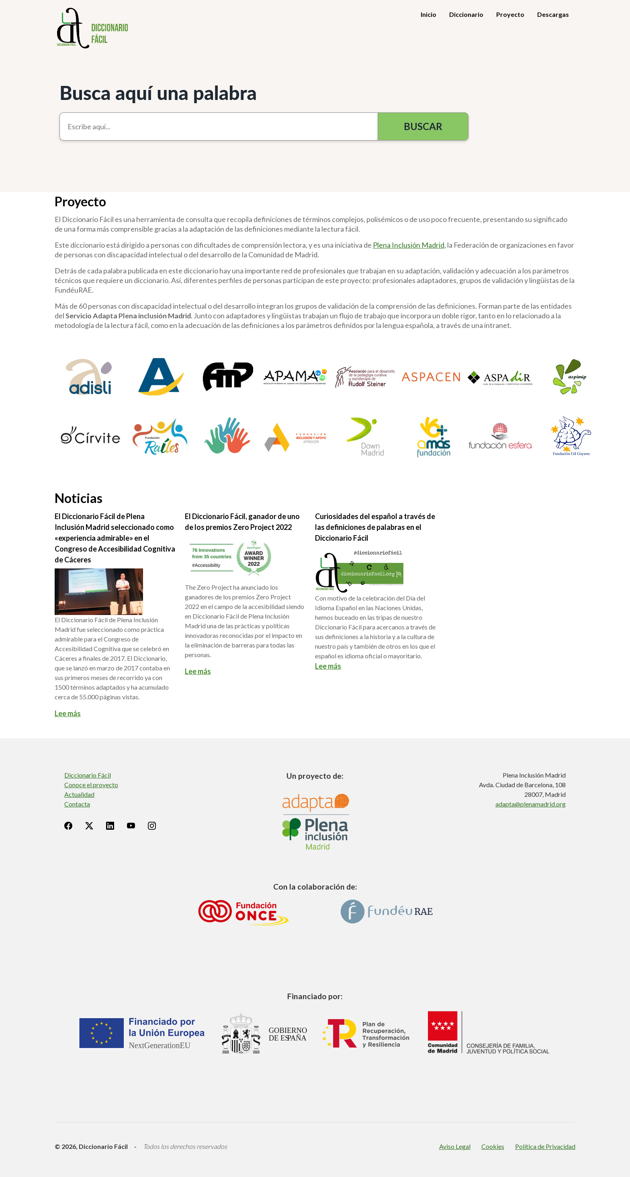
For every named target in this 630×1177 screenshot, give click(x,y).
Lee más (68, 713)
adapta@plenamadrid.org (530, 804)
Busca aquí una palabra (158, 92)
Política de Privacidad (545, 1146)
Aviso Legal (454, 1146)
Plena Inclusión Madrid (408, 244)
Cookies (492, 1146)
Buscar (423, 126)
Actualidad (79, 794)
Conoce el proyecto (91, 784)
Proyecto (510, 14)
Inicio (428, 14)
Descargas (553, 14)
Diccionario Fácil (87, 775)
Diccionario (466, 14)
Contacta (77, 804)
